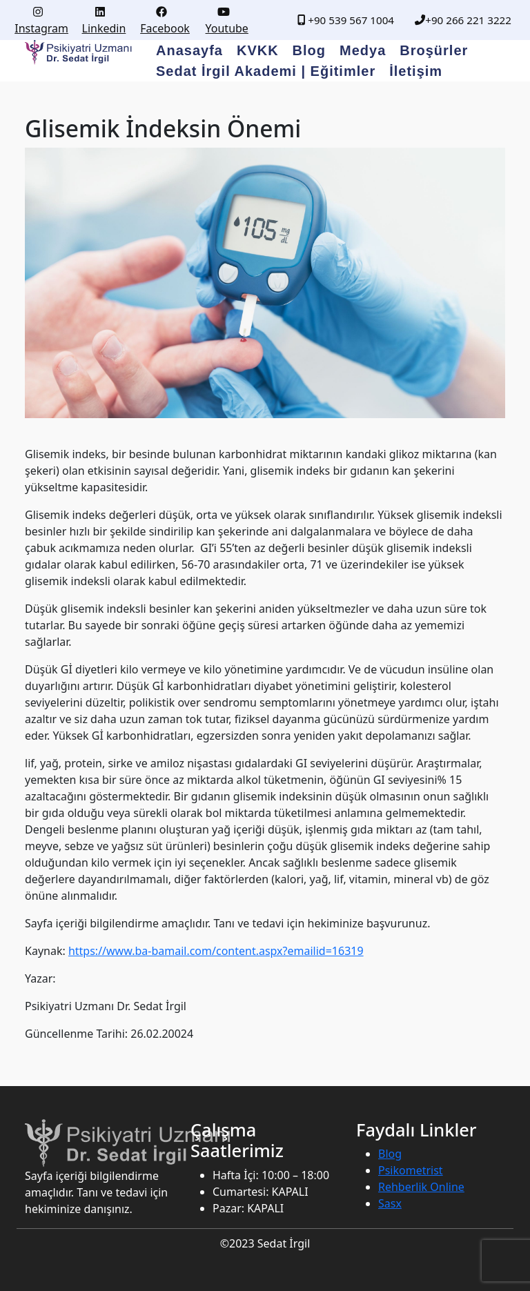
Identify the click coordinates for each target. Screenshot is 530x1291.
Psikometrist (410, 1170)
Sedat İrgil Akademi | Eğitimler (265, 71)
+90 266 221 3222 (463, 20)
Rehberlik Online (421, 1186)
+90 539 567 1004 (345, 20)
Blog (309, 50)
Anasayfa (189, 50)
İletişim (415, 71)
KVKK (258, 50)
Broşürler (434, 50)
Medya (363, 50)
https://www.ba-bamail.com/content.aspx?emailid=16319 (216, 950)
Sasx (390, 1203)
